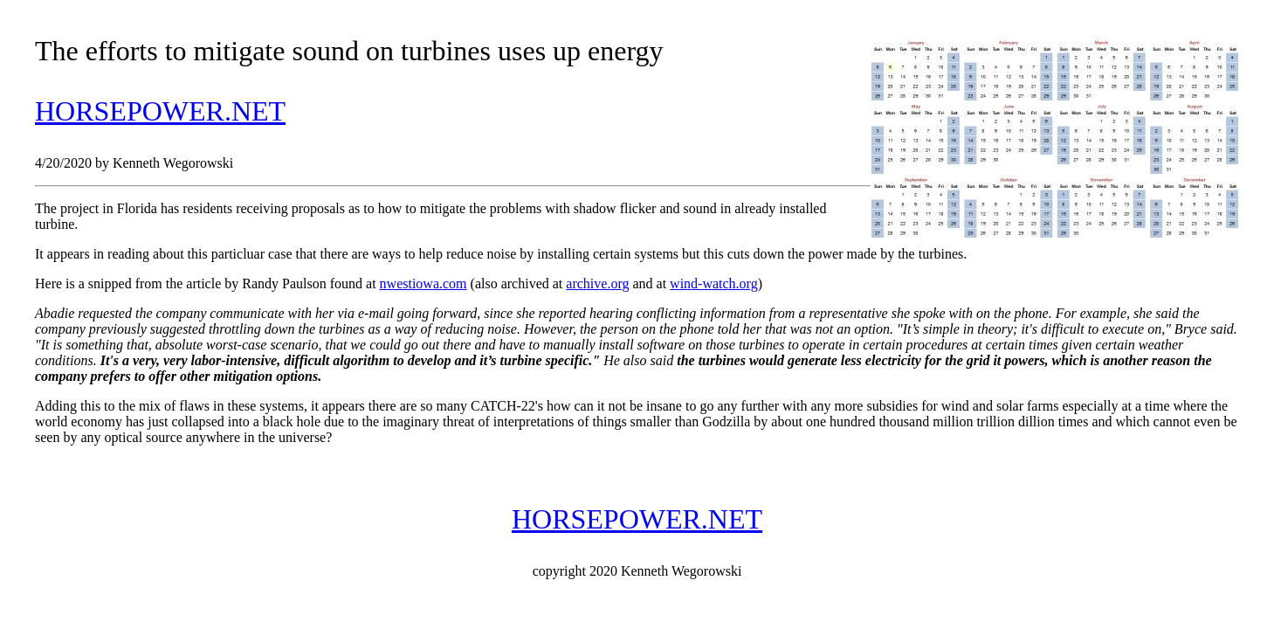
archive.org (597, 283)
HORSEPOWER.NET (160, 111)
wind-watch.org (714, 283)
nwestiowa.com (423, 283)
